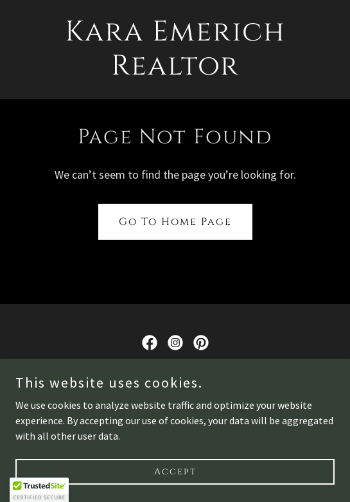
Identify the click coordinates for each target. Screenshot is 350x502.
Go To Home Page (175, 222)
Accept (175, 471)
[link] (175, 70)
